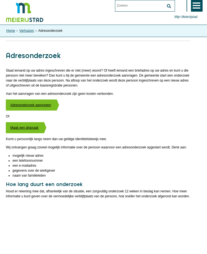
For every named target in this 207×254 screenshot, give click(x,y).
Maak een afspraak (24, 128)
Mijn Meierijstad (185, 17)
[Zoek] (169, 6)
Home (10, 31)
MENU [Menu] (197, 6)
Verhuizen (26, 31)
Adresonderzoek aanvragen (30, 105)
